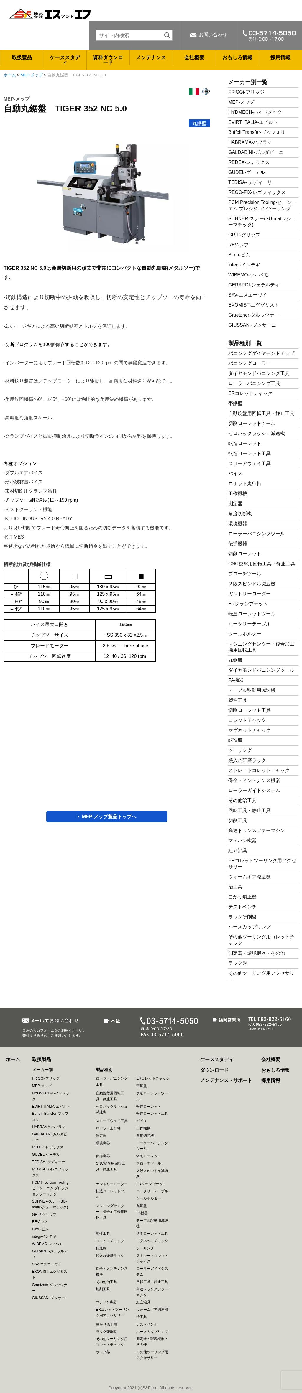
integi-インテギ (244, 264)
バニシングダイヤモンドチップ (261, 353)
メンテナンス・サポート (226, 1080)
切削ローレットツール (251, 423)
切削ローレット (244, 553)
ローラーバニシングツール (256, 533)
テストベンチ (242, 906)
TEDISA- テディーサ (250, 182)
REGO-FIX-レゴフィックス (257, 192)
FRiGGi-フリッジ (246, 92)
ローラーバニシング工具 (254, 383)
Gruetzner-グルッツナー (253, 314)
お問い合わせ (213, 34)
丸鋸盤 (199, 123)
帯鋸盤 (235, 403)
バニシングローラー (249, 363)
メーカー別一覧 (247, 82)
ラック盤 (237, 963)
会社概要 (194, 57)
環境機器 (237, 523)
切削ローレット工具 (249, 710)
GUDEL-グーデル (246, 172)
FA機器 (236, 680)
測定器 (235, 503)
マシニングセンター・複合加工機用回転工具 (112, 1212)
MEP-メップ (32, 75)
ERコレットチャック (250, 393)
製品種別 (104, 1069)
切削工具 (237, 820)
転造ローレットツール (251, 613)
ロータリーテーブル (249, 623)
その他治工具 (242, 800)
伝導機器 (237, 543)
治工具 (235, 886)
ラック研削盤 (242, 916)
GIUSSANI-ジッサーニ (252, 324)
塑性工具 (237, 700)
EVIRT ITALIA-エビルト (253, 122)
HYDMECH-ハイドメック (255, 112)
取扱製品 (22, 57)
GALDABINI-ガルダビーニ (255, 152)
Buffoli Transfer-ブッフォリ (256, 132)
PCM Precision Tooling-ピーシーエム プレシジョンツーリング (51, 1188)
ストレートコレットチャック (259, 770)
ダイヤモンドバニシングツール (261, 670)
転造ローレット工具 (249, 453)
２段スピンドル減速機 (251, 583)
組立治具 (237, 850)
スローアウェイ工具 (249, 463)
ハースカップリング (249, 926)
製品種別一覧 (245, 343)
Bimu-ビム (239, 254)
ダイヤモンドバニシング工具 (259, 373)
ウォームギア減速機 (249, 876)
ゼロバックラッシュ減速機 (256, 433)
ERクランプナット (248, 603)
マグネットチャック (249, 730)
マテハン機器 (242, 840)
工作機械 (237, 493)
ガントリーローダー (249, 593)
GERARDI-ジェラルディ (254, 284)
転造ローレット (244, 443)
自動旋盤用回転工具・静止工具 (261, 413)
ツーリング (240, 750)
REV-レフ (238, 244)
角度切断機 (240, 513)
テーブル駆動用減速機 (251, 690)
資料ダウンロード (108, 60)
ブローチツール (244, 573)
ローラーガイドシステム (254, 790)
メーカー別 (42, 1069)
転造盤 (235, 740)
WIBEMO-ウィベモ (248, 274)
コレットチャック (247, 720)
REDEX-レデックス (249, 162)
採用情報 (280, 57)
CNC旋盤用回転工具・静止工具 (261, 563)
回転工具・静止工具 (249, 810)
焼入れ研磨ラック (247, 760)
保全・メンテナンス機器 (254, 780)
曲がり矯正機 (242, 896)
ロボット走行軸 (244, 483)
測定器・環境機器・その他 (256, 953)
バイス (235, 473)
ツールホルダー (244, 633)
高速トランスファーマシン (256, 830)
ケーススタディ (65, 60)
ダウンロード (214, 1070)
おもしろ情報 (237, 57)
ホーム (10, 75)
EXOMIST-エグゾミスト (253, 304)
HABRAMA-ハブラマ (250, 142)
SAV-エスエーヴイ (247, 294)
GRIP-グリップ (244, 234)
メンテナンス (151, 57)
